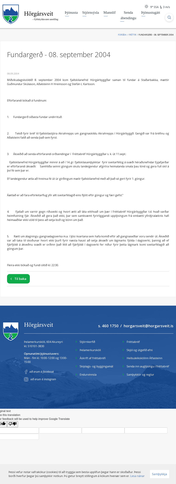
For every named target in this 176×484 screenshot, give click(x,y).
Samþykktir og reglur (140, 374)
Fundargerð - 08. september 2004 (156, 34)
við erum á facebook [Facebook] (41, 372)
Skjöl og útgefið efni (140, 350)
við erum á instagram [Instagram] (43, 379)
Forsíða (122, 34)
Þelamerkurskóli (90, 350)
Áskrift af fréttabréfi (93, 358)
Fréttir (132, 34)
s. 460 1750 (108, 325)
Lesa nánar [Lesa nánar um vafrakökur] (137, 476)
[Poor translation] (12, 424)
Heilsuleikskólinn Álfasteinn (144, 358)
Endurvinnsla (88, 374)
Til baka (20, 279)
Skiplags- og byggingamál (96, 366)
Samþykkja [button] (159, 474)
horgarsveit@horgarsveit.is (148, 325)
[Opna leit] (169, 17)
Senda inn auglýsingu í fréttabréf (148, 366)
